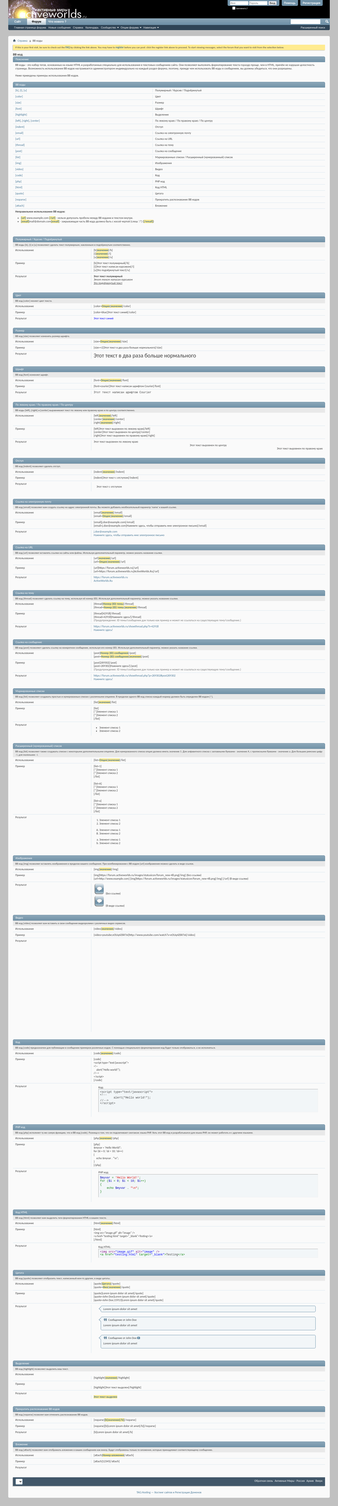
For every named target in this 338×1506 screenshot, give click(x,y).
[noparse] (20, 199)
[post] (18, 151)
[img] (18, 163)
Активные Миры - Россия (290, 1480)
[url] (17, 138)
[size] (18, 102)
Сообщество (108, 27)
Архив (310, 1480)
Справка (78, 27)
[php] (18, 181)
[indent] (19, 126)
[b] (17, 90)
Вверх (318, 1480)
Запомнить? (240, 8)
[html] (18, 187)
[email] (19, 133)
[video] (19, 169)
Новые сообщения (59, 27)
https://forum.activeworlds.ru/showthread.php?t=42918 (126, 626)
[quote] (19, 193)
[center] (35, 120)
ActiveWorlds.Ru (103, 580)
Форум (36, 21)
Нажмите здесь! (103, 630)
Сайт (17, 21)
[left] (18, 120)
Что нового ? (57, 21)
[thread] (20, 145)
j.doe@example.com (105, 531)
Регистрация (311, 3)
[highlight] (21, 114)
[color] (19, 96)
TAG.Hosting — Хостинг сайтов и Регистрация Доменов (169, 1492)
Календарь (92, 27)
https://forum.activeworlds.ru (111, 577)
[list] (17, 157)
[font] (18, 108)
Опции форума (130, 27)
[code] (19, 175)
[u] (25, 90)
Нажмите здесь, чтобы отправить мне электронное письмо (129, 535)
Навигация (149, 27)
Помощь (290, 3)
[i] (21, 90)
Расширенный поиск (313, 27)
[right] (25, 120)
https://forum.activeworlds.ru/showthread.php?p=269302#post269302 (135, 675)
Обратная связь (263, 1480)
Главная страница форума (30, 27)
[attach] (19, 205)
